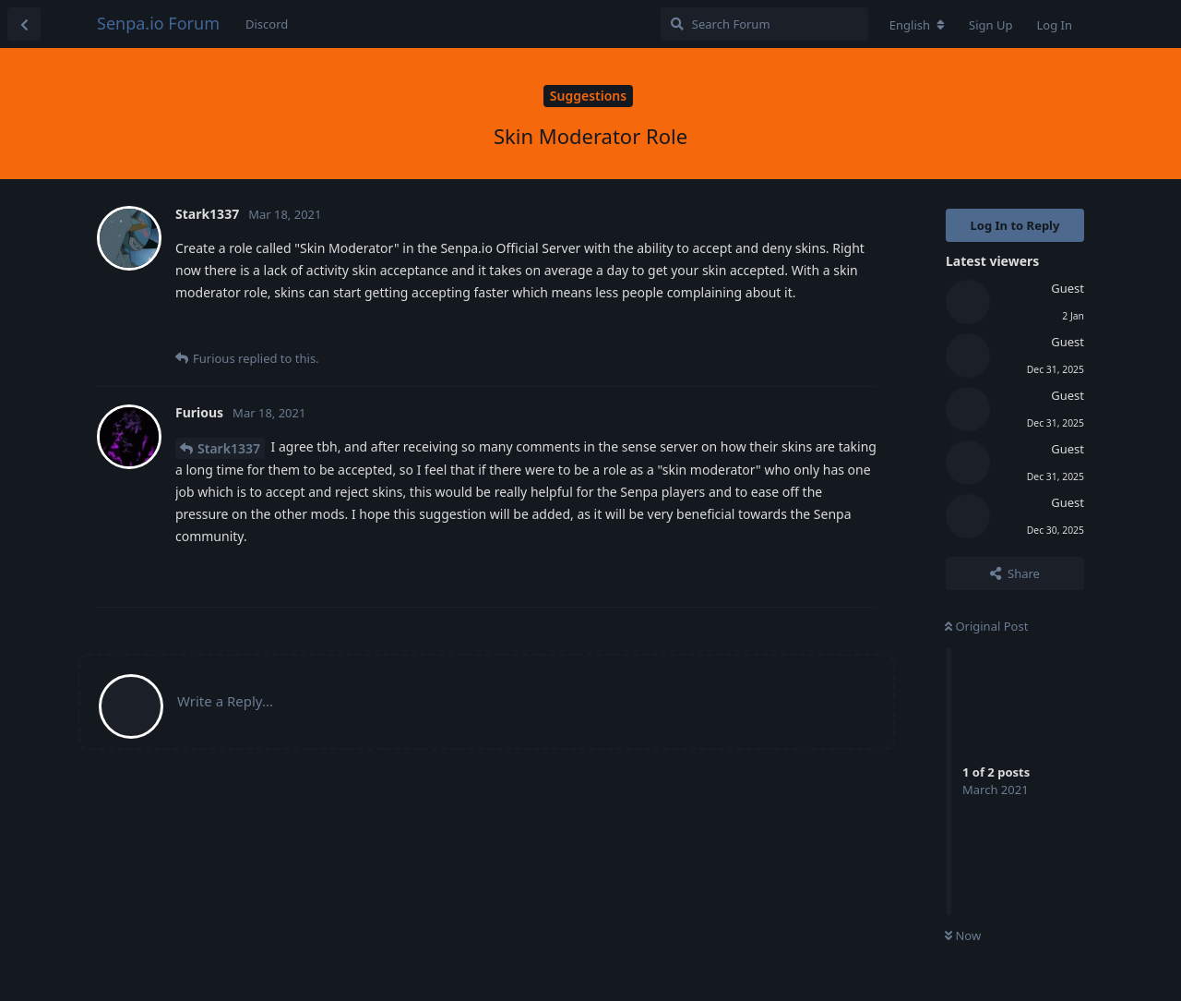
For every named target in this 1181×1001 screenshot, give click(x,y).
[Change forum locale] (917, 25)
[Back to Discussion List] (24, 24)
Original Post (986, 626)
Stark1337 (228, 448)
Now (963, 935)
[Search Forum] (764, 24)
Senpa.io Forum (158, 23)
